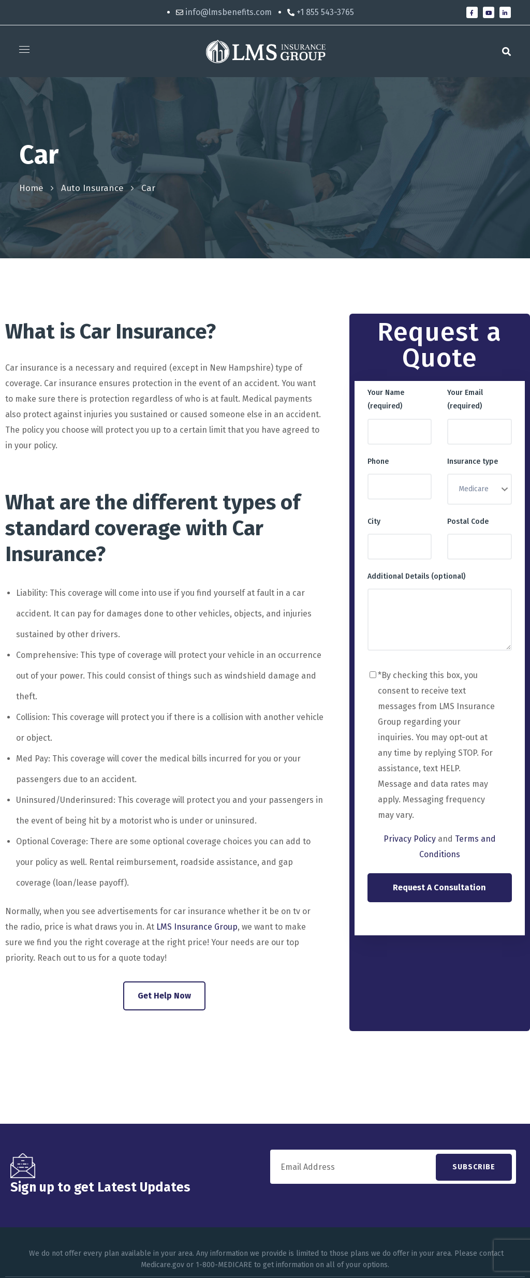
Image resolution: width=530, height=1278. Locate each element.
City (373, 521)
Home (31, 188)
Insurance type (472, 461)
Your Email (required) (465, 399)
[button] (506, 51)
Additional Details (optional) (416, 576)
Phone (378, 461)
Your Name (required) (385, 399)
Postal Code (468, 521)
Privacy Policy (410, 839)
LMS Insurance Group (197, 927)
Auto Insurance (92, 188)
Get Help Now (164, 996)
